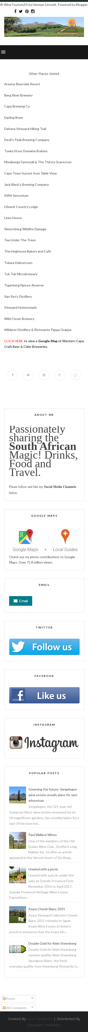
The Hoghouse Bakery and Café (27, 251)
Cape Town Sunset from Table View (30, 173)
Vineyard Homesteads (20, 307)
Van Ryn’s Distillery (18, 296)
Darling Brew (13, 117)
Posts (9, 999)
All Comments (15, 1008)
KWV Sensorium (16, 195)
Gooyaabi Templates (44, 1024)
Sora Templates (40, 1018)
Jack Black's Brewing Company (26, 184)
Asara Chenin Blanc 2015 (46, 909)
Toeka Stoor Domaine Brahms (26, 151)
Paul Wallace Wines (42, 835)
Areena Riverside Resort (22, 84)
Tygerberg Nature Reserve (24, 285)
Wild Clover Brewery (19, 319)
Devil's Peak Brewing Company (26, 140)
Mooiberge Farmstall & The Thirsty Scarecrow (38, 162)
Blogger (81, 5)
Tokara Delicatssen (18, 263)
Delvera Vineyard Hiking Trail (25, 129)
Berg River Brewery (18, 95)
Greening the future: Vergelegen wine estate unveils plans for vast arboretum (52, 794)
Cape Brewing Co (17, 106)
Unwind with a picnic (43, 869)
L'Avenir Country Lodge (21, 207)
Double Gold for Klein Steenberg (52, 943)
